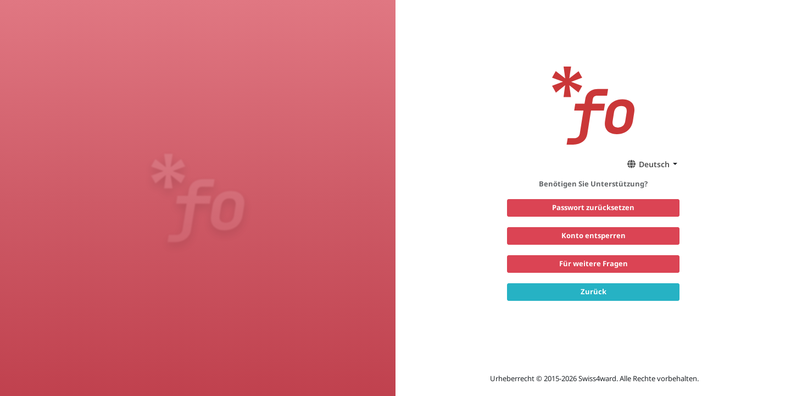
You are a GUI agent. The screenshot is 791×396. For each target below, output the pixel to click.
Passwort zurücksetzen (593, 207)
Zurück (593, 291)
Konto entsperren (593, 235)
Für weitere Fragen (593, 263)
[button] (650, 163)
